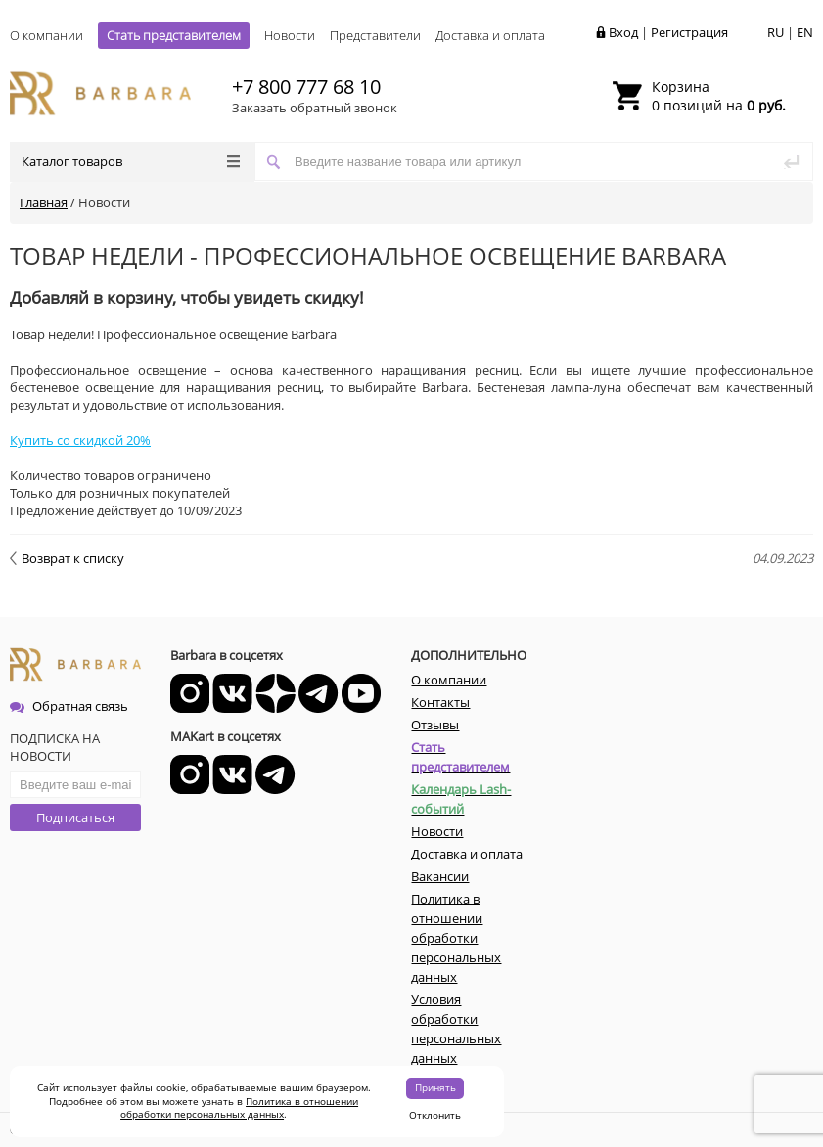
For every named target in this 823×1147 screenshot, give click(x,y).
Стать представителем (174, 35)
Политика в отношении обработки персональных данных (239, 1108)
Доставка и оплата (490, 35)
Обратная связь (69, 706)
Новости (289, 35)
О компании (46, 35)
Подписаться (75, 817)
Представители (375, 35)
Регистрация (689, 32)
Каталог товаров (131, 161)
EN (805, 32)
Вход (623, 32)
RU (775, 32)
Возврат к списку (67, 558)
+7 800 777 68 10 (306, 86)
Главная (44, 202)
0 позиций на (719, 95)
